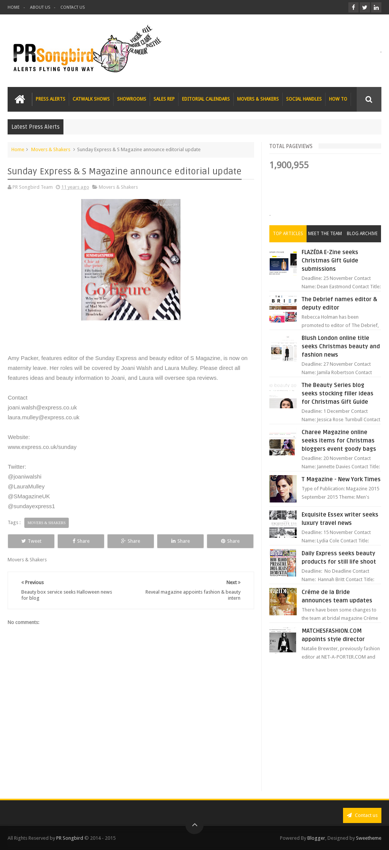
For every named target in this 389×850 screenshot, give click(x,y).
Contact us (362, 815)
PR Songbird (69, 838)
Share (81, 541)
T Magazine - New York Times (341, 479)
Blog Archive (362, 233)
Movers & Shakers (50, 149)
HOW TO (338, 99)
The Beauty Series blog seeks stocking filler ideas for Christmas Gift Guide (337, 393)
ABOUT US (40, 7)
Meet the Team (325, 233)
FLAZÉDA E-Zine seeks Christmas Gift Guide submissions (330, 260)
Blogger (316, 838)
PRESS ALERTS (50, 99)
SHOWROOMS (131, 99)
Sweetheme (368, 838)
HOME (14, 7)
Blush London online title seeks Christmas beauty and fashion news (341, 346)
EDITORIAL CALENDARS (206, 99)
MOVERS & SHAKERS (258, 99)
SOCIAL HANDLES (304, 99)
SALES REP (164, 99)
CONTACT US (72, 7)
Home (17, 149)
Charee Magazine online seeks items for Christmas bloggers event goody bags (339, 440)
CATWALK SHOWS (91, 99)
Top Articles (288, 233)
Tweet (31, 541)
